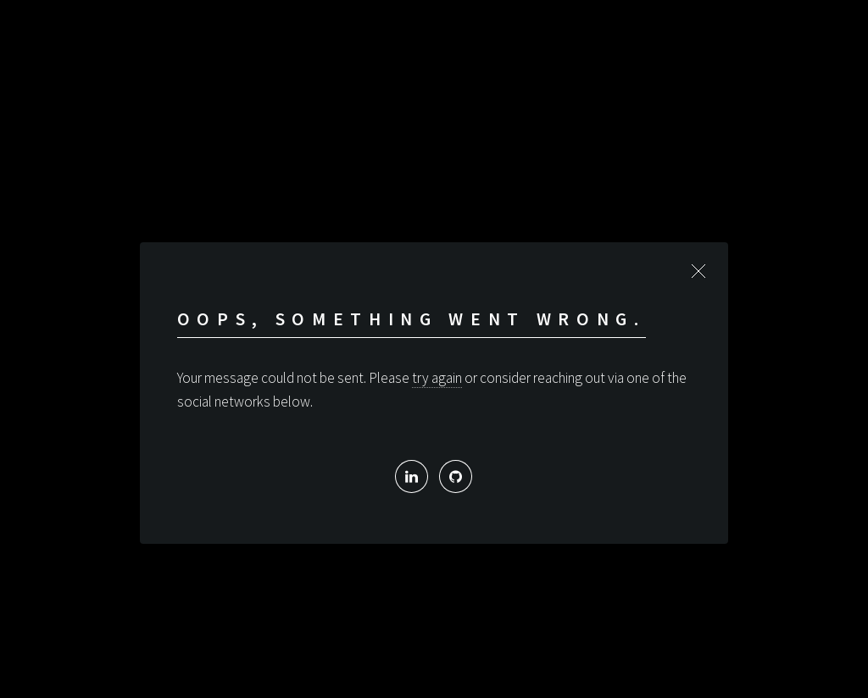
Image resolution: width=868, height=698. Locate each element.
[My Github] (455, 476)
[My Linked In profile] (411, 476)
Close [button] (698, 271)
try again (437, 377)
